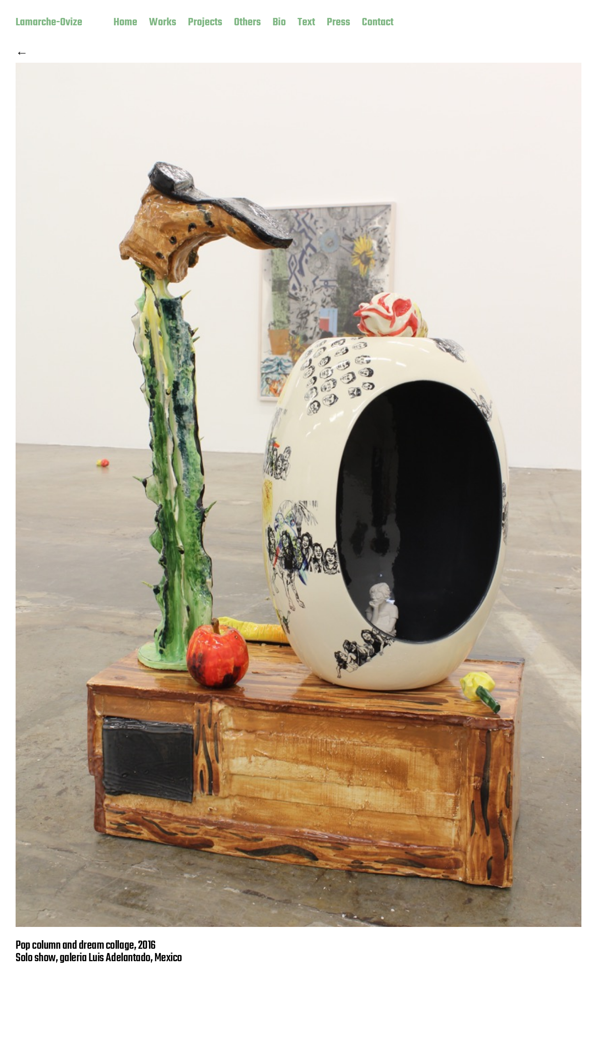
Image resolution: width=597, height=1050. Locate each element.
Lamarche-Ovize (49, 23)
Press (338, 23)
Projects (205, 23)
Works (162, 23)
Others (247, 23)
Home (125, 23)
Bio (279, 23)
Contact (377, 23)
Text (306, 23)
